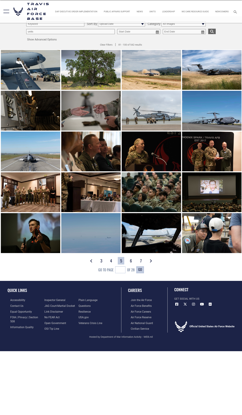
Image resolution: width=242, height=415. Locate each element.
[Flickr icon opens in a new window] (210, 304)
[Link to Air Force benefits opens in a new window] (138, 305)
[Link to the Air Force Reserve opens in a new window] (138, 316)
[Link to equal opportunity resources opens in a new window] (18, 311)
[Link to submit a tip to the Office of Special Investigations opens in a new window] (50, 322)
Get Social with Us (186, 298)
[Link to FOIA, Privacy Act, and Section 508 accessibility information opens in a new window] (23, 316)
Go (140, 269)
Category (154, 24)
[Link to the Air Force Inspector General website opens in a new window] (18, 328)
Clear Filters (106, 44)
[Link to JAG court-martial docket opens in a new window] (58, 300)
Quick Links (17, 290)
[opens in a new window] (15, 300)
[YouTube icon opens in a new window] (201, 304)
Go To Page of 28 (116, 270)
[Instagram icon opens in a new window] (193, 304)
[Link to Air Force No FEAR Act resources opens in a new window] (51, 311)
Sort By (92, 24)
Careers (135, 290)
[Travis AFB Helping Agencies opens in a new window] (195, 11)
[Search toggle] (236, 11)
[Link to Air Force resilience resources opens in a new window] (85, 305)
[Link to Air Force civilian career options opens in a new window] (136, 328)
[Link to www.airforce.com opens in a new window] (138, 300)
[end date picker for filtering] (184, 31)
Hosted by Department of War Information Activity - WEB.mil (121, 335)
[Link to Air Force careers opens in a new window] (138, 311)
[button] (5, 11)
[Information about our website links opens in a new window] (52, 305)
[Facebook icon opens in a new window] (176, 304)
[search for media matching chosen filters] (212, 31)
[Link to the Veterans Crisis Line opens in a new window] (91, 316)
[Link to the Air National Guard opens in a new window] (138, 322)
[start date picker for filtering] (138, 31)
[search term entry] (55, 23)
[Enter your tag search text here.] (70, 31)
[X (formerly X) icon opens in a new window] (185, 304)
